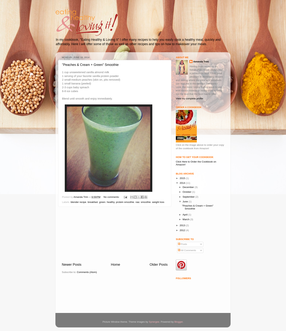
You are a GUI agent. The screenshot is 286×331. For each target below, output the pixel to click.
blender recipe (78, 202)
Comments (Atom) (87, 272)
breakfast (93, 202)
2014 (183, 183)
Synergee (154, 321)
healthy (111, 202)
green (102, 202)
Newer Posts (71, 264)
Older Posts (159, 264)
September (189, 196)
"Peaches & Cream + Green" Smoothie (90, 65)
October (187, 192)
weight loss (158, 202)
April (185, 214)
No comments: (112, 197)
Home (115, 264)
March (186, 219)
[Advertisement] (114, 234)
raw (137, 202)
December (189, 187)
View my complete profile (189, 98)
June (186, 201)
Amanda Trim (201, 61)
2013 (183, 225)
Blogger (178, 321)
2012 (183, 230)
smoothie (146, 202)
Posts (182, 244)
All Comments (187, 250)
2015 (183, 178)
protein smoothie (125, 202)
